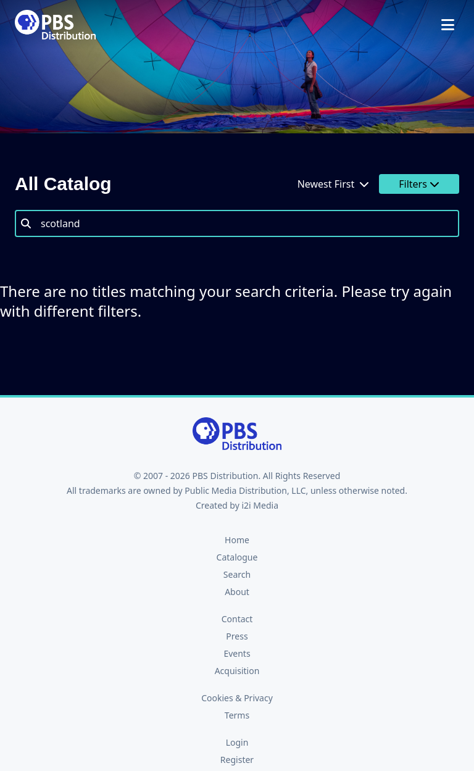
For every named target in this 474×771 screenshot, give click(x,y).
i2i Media (259, 505)
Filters (419, 184)
